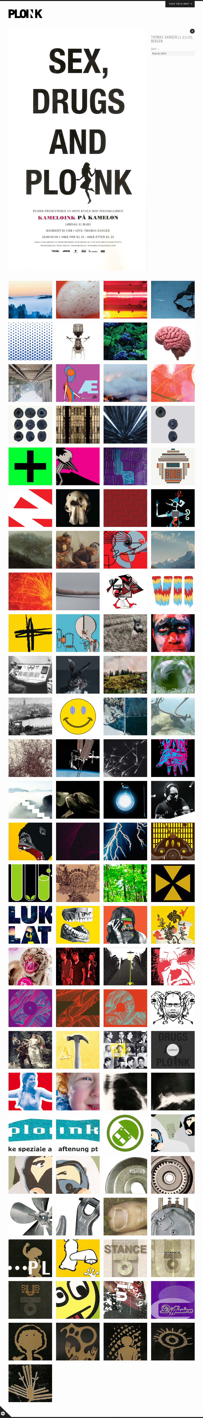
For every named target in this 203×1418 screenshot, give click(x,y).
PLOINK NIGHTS (47, 15)
